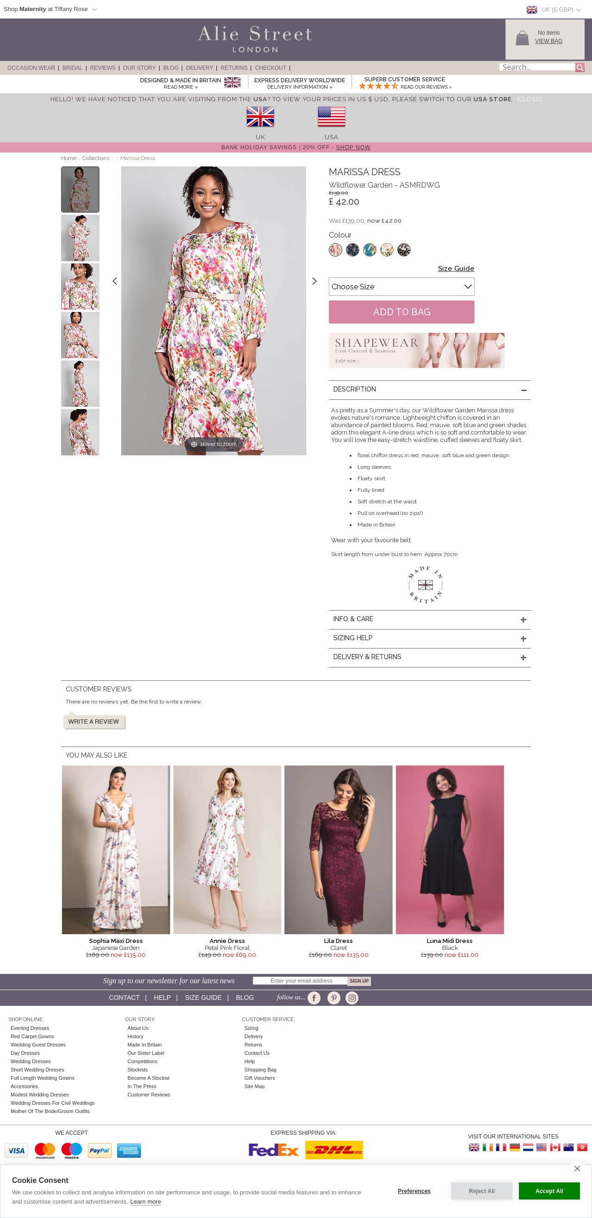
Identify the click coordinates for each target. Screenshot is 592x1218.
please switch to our (452, 99)
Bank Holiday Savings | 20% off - (296, 147)
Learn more (145, 1201)
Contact (124, 997)
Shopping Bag (261, 1069)
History (135, 1036)
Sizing (252, 1028)
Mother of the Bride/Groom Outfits (50, 1111)
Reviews (103, 68)
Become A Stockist (149, 1078)
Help (162, 997)
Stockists (138, 1069)
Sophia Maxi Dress (116, 940)
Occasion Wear (31, 68)
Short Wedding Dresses (37, 1069)
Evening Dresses (30, 1028)
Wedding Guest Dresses (38, 1044)
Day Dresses (25, 1053)
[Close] (529, 99)
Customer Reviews (149, 1094)
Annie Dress (227, 940)
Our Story (139, 68)
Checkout (270, 68)
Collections (96, 158)
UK (260, 137)
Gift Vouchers (260, 1078)
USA (332, 137)
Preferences (414, 1191)
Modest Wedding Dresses (40, 1094)
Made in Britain (145, 1044)
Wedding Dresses (31, 1061)
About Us (138, 1028)
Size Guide (456, 268)
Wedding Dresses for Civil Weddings (53, 1103)
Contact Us (257, 1053)
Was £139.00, (365, 220)
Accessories (24, 1086)
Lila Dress (338, 940)
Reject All (482, 1191)
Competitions (142, 1061)
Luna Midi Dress (450, 940)
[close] (577, 1168)
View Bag (548, 41)
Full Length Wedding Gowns (42, 1078)
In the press (142, 1086)
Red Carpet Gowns (32, 1036)
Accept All (549, 1191)
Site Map (255, 1086)
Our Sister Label (146, 1053)
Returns (234, 68)
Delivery (199, 68)
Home (68, 158)
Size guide (203, 997)
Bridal (72, 68)
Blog (171, 68)
